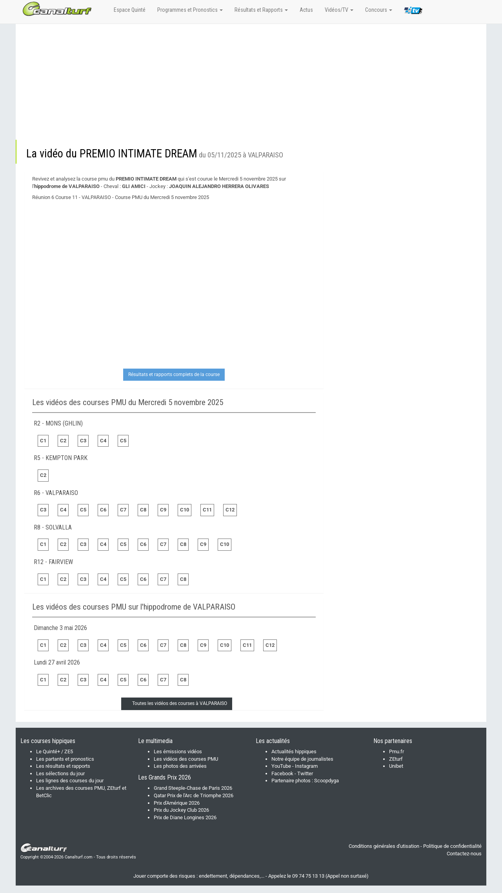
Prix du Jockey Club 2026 (181, 810)
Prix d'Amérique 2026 (177, 803)
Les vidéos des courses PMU (186, 759)
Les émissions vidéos (178, 751)
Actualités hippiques (293, 751)
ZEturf (396, 759)
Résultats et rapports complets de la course (174, 374)
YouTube (281, 766)
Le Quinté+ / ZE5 (54, 751)
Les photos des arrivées (180, 766)
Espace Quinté (130, 10)
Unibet (396, 766)
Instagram (306, 766)
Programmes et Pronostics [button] (190, 10)
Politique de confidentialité (452, 846)
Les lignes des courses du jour (70, 780)
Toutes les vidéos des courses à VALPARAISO (179, 703)
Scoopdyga (326, 780)
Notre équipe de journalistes (302, 759)
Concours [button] (378, 10)
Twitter (305, 773)
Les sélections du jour (60, 773)
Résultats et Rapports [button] (261, 10)
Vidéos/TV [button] (339, 10)
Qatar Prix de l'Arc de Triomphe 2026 (193, 795)
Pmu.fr (396, 751)
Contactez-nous (464, 853)
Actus (306, 10)
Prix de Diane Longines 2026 (185, 817)
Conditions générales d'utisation (384, 846)
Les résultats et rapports (63, 766)
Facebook (282, 773)
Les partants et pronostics (65, 759)
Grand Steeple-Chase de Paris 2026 (193, 788)
